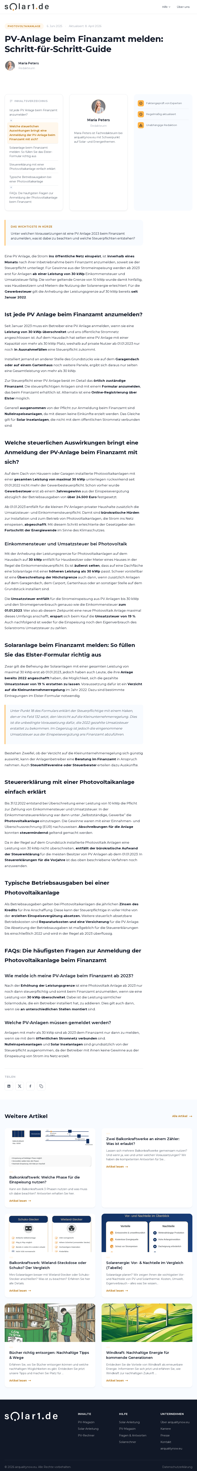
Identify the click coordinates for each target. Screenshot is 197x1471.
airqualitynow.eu (171, 1448)
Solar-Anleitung (88, 1428)
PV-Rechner (86, 1435)
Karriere (165, 1428)
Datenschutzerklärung (177, 1467)
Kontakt (165, 1442)
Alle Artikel (182, 1116)
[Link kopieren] (41, 1086)
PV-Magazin (86, 1422)
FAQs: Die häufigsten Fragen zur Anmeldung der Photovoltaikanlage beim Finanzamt (33, 197)
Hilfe (166, 6)
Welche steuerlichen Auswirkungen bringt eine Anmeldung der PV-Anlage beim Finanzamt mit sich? (32, 133)
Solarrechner (127, 1442)
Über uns (183, 7)
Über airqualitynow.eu (174, 1422)
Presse (165, 1435)
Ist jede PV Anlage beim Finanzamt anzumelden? (33, 112)
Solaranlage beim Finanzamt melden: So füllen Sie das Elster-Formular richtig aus (30, 152)
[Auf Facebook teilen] (30, 1086)
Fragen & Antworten (132, 1435)
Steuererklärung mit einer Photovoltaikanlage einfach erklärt (32, 167)
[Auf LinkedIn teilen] (9, 1086)
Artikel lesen (20, 1201)
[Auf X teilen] (19, 1086)
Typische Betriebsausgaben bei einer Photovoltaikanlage (30, 179)
